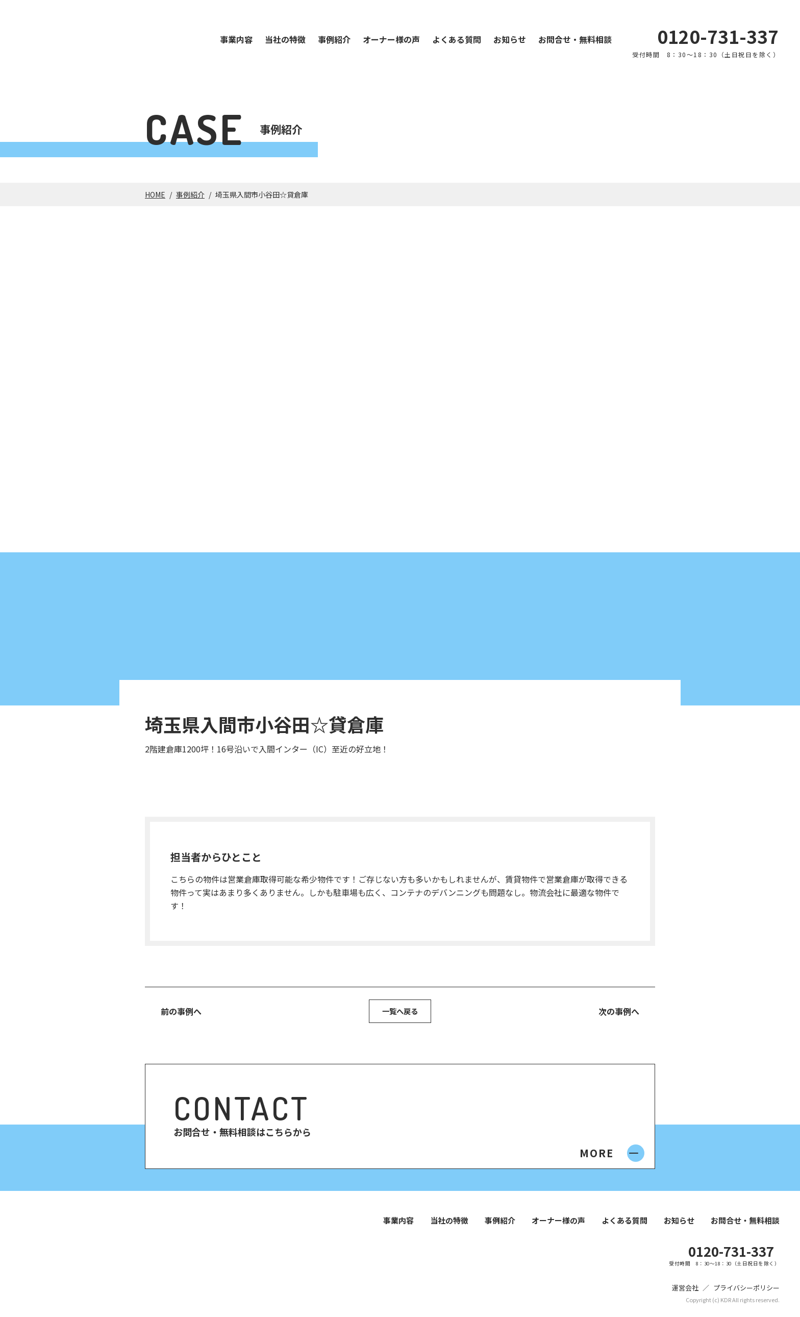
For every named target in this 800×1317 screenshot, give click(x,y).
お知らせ (509, 39)
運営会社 (685, 1290)
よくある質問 (456, 39)
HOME (155, 194)
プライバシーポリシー (746, 1290)
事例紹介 (334, 39)
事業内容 (236, 39)
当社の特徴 (285, 39)
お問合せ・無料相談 (575, 39)
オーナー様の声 (391, 39)
